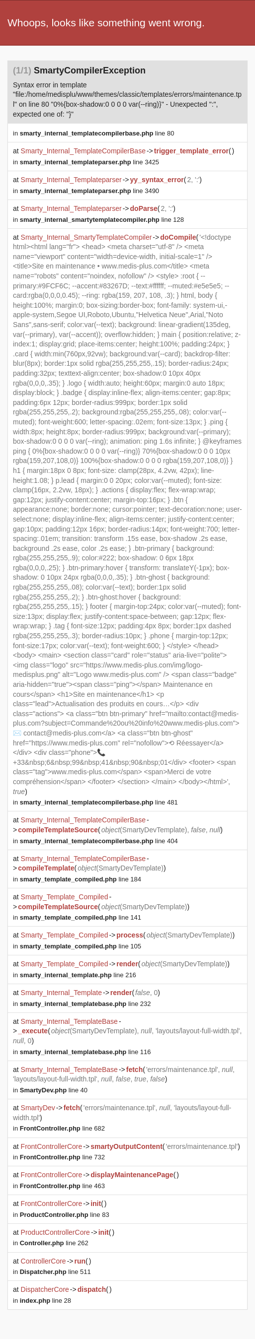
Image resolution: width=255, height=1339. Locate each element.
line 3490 (89, 191)
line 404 (99, 841)
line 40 (53, 1090)
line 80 (97, 133)
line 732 (62, 1157)
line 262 (54, 1243)
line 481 (99, 802)
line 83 (64, 1214)
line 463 (62, 1186)
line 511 (55, 1271)
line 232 (85, 1003)
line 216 (78, 975)
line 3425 (89, 162)
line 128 (102, 219)
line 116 (85, 1052)
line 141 (80, 917)
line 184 (80, 879)
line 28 (45, 1300)
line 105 (80, 946)
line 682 (62, 1128)
